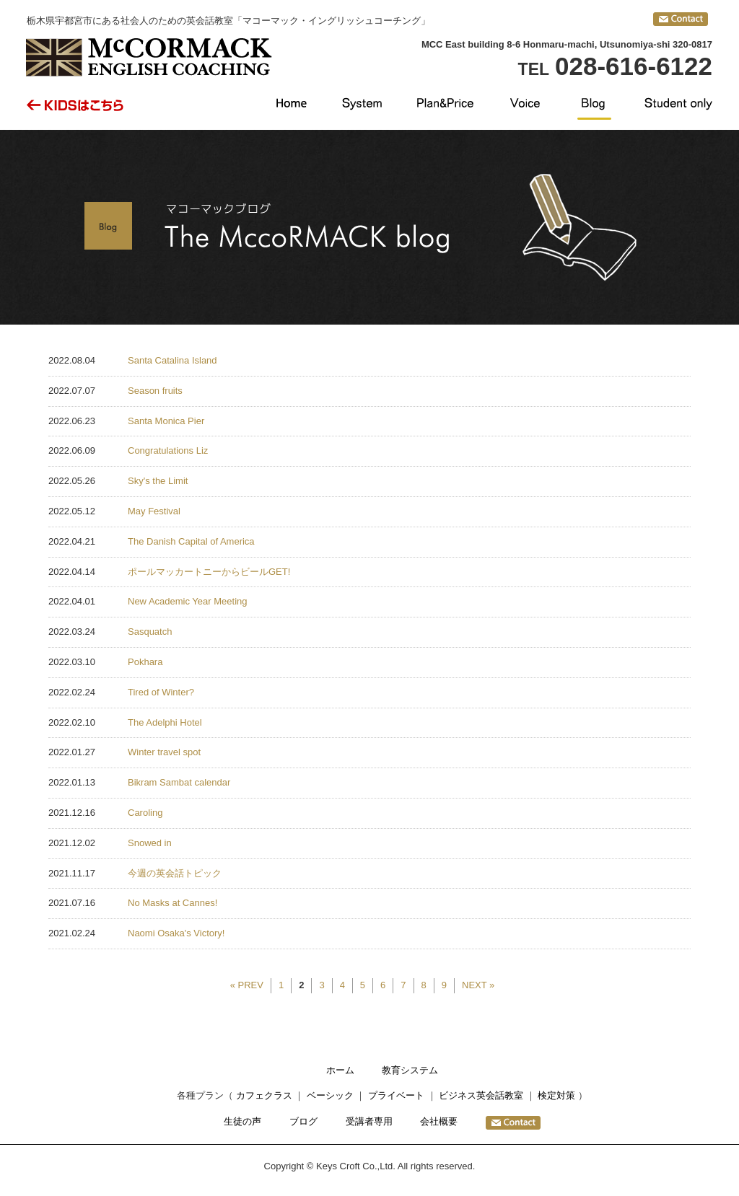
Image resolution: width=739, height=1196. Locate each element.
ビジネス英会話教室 (481, 1095)
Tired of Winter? (161, 692)
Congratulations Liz (168, 450)
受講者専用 (369, 1121)
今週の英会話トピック (175, 873)
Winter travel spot (164, 752)
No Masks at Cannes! (172, 902)
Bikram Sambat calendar (179, 782)
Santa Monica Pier (166, 420)
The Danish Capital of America (191, 541)
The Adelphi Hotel (165, 722)
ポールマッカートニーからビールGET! (209, 571)
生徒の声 (242, 1121)
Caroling (145, 812)
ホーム (340, 1070)
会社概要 (439, 1121)
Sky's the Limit (158, 480)
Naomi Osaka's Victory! (176, 933)
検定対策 (556, 1095)
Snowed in (150, 842)
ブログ (303, 1121)
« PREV (246, 985)
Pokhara (145, 661)
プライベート (396, 1095)
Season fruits (155, 390)
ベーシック (330, 1095)
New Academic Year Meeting (187, 601)
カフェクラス (264, 1095)
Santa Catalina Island (172, 360)
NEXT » (478, 985)
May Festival (154, 511)
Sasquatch (150, 631)
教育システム (410, 1070)
